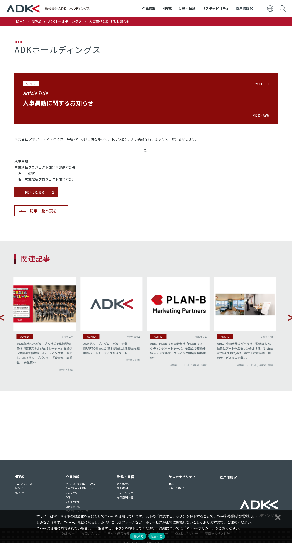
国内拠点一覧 (73, 506)
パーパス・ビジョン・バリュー (82, 483)
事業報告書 (122, 488)
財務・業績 (187, 8)
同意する (138, 536)
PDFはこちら (35, 192)
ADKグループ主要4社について (81, 488)
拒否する (157, 536)
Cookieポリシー (199, 528)
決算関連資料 (124, 483)
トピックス (20, 488)
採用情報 (244, 8)
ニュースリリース (23, 483)
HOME (19, 21)
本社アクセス (72, 502)
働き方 (172, 483)
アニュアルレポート (127, 492)
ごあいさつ (71, 492)
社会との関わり (176, 488)
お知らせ (19, 492)
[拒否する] (277, 516)
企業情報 (149, 8)
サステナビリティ (215, 8)
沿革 (68, 497)
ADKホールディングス (65, 21)
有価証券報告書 (125, 497)
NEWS (167, 8)
